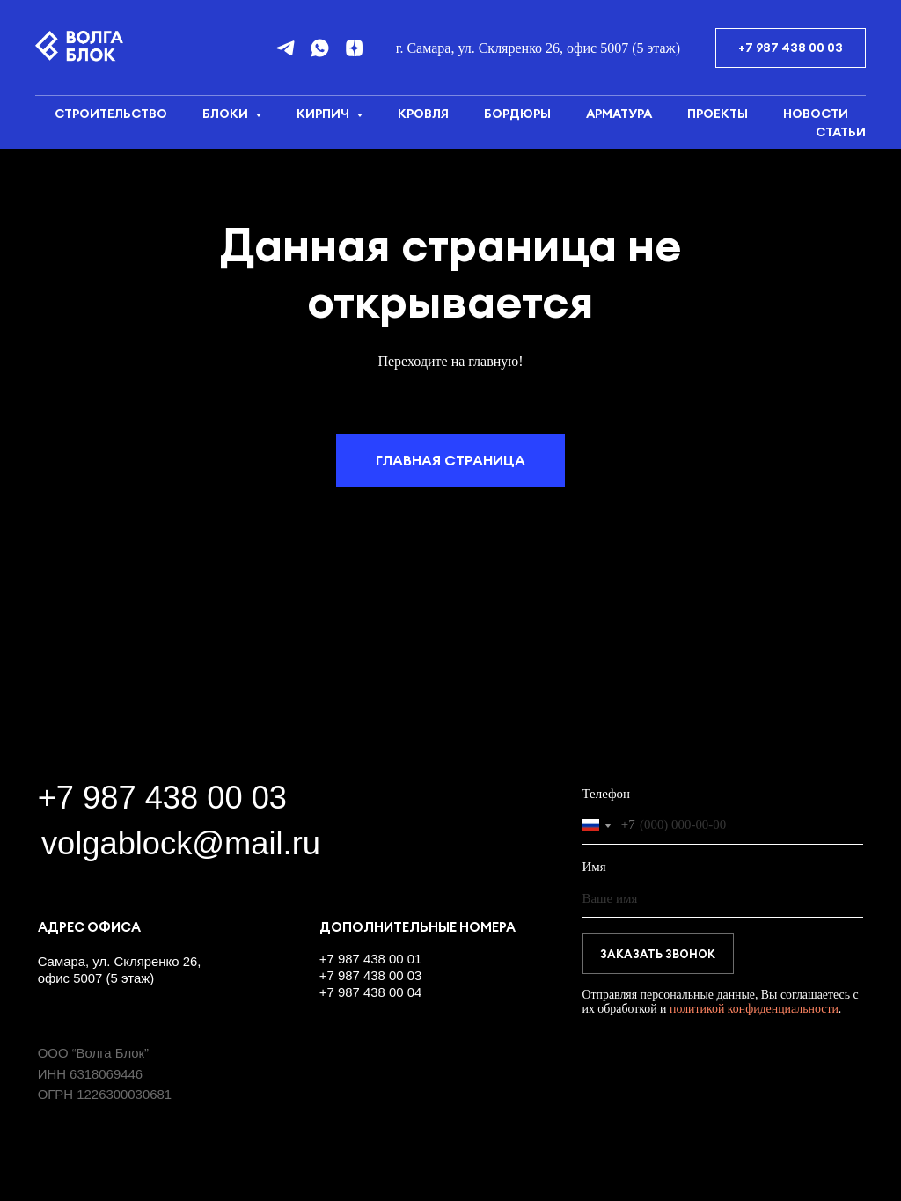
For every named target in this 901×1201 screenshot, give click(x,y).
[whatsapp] (320, 48)
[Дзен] (354, 48)
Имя (594, 867)
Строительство (111, 113)
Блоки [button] (226, 113)
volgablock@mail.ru (180, 843)
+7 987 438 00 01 (370, 958)
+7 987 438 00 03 (162, 798)
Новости (815, 113)
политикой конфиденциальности (754, 1008)
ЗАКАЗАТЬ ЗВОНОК (657, 954)
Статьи (841, 132)
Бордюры (517, 113)
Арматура (619, 113)
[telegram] (286, 48)
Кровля (423, 113)
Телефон (606, 794)
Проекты (717, 113)
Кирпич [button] (324, 113)
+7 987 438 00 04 (370, 992)
